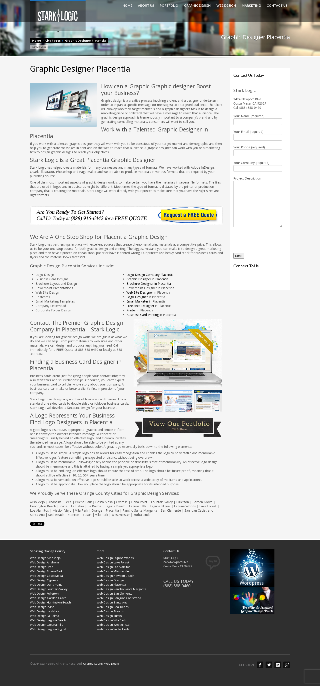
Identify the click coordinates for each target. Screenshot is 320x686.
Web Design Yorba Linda (113, 629)
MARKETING (251, 5)
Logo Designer (137, 297)
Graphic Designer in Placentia (147, 279)
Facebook (260, 665)
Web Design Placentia (111, 585)
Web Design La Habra (44, 611)
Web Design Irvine (42, 607)
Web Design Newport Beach (115, 576)
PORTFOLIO (169, 5)
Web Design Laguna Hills (46, 625)
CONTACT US (277, 5)
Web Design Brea (41, 567)
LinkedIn (277, 665)
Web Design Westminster (114, 625)
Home (36, 40)
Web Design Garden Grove (48, 598)
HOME (127, 5)
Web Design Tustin (109, 616)
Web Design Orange (110, 580)
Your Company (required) (257, 166)
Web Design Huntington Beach (50, 602)
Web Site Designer (139, 292)
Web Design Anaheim (44, 562)
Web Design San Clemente (114, 593)
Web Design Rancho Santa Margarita (121, 589)
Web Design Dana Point (46, 585)
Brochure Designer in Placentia (148, 283)
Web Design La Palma (44, 616)
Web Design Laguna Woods (115, 558)
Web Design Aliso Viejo (45, 558)
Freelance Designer (140, 306)
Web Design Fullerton (44, 593)
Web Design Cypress (44, 580)
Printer (131, 310)
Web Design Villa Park (111, 620)
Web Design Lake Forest (113, 562)
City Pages (53, 40)
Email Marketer (137, 301)
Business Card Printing (142, 315)
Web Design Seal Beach (113, 607)
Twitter (269, 665)
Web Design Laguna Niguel (48, 629)
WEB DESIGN (226, 5)
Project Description (257, 191)
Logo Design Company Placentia (150, 274)
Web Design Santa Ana (112, 602)
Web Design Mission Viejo (114, 571)
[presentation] (259, 238)
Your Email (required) (257, 134)
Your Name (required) (257, 119)
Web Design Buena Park (46, 571)
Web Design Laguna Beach (48, 620)
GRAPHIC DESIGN (197, 5)
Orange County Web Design (101, 664)
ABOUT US (146, 5)
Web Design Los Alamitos (113, 567)
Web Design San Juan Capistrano (119, 598)
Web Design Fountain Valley (49, 589)
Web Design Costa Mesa (46, 576)
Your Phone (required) (257, 150)
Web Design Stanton (110, 611)
